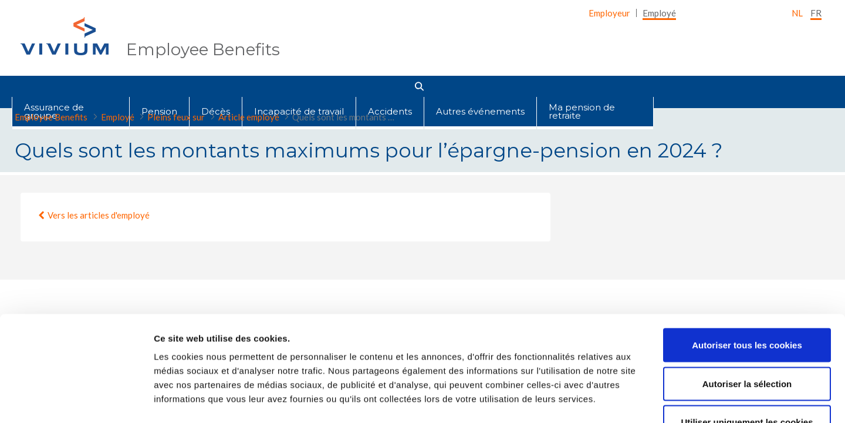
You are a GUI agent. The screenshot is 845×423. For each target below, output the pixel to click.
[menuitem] (609, 13)
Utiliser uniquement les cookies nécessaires (747, 339)
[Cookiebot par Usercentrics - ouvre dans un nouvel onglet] (76, 400)
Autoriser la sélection (747, 293)
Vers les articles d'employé (99, 215)
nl (797, 13)
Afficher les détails (646, 400)
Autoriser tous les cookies (747, 255)
